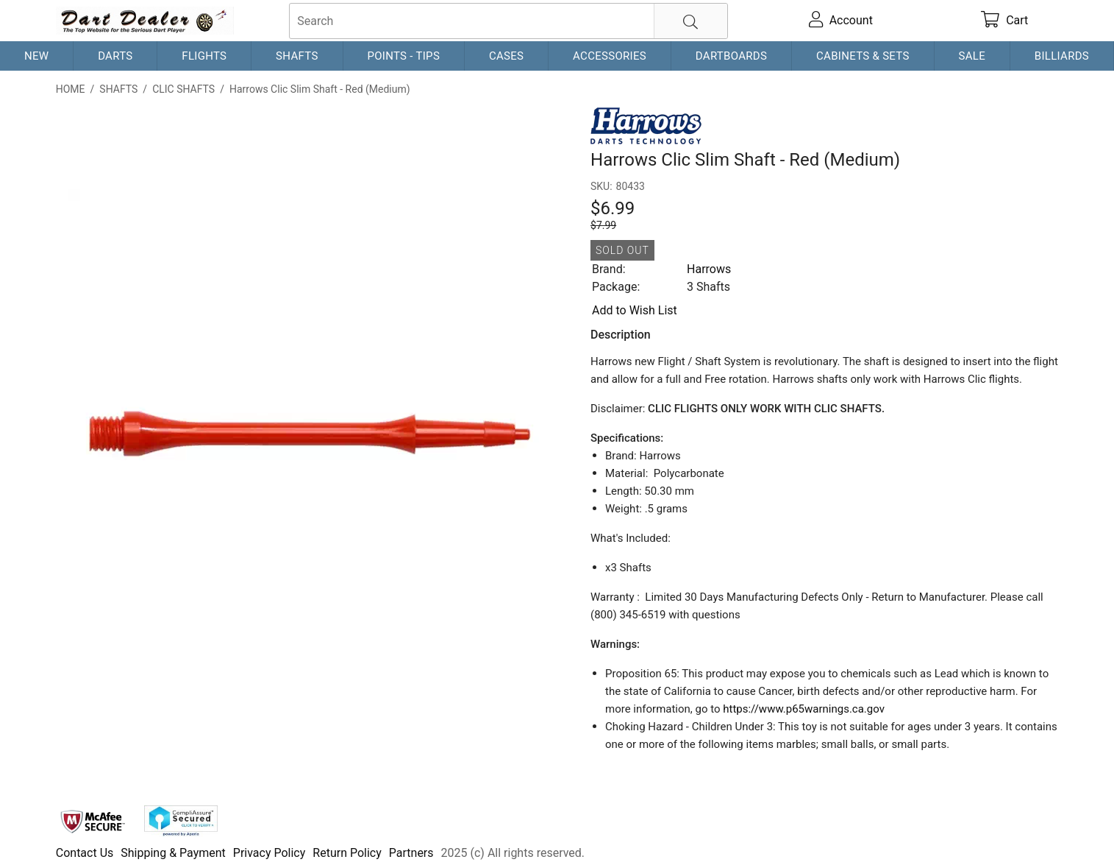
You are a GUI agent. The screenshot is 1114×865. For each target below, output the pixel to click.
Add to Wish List (634, 310)
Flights (204, 56)
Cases (506, 56)
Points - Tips (403, 56)
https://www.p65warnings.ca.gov (804, 709)
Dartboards (731, 56)
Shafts (297, 56)
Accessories (609, 56)
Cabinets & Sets (863, 56)
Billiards (1062, 56)
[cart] (1004, 21)
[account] (841, 21)
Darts (115, 56)
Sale (971, 56)
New (36, 56)
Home (70, 89)
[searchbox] (508, 21)
